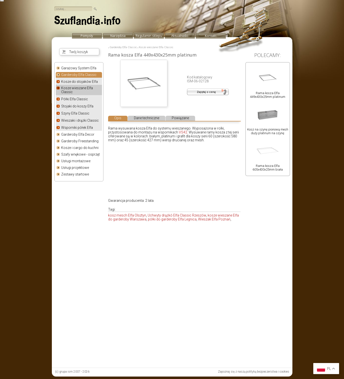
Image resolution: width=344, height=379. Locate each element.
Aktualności (179, 35)
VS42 (183, 132)
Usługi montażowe (75, 161)
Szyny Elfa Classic (75, 113)
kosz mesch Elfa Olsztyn (127, 215)
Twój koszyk (78, 51)
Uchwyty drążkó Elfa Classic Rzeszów (177, 215)
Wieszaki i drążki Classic (80, 120)
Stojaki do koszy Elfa (77, 106)
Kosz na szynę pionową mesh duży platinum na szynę (267, 131)
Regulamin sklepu (149, 35)
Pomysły (87, 35)
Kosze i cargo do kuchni (80, 148)
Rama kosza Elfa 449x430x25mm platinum (267, 95)
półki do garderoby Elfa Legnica (172, 219)
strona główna (87, 21)
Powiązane (180, 118)
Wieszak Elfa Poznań (214, 219)
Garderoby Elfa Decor (77, 134)
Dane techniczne (146, 118)
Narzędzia (118, 35)
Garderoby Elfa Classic (79, 75)
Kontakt (210, 35)
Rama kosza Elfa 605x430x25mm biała (268, 167)
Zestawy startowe (75, 174)
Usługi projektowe (75, 168)
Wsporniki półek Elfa (77, 128)
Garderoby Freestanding (80, 141)
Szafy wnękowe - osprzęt (80, 154)
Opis (117, 118)
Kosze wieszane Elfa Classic (77, 90)
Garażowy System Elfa (78, 68)
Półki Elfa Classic (74, 99)
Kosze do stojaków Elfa (79, 82)
